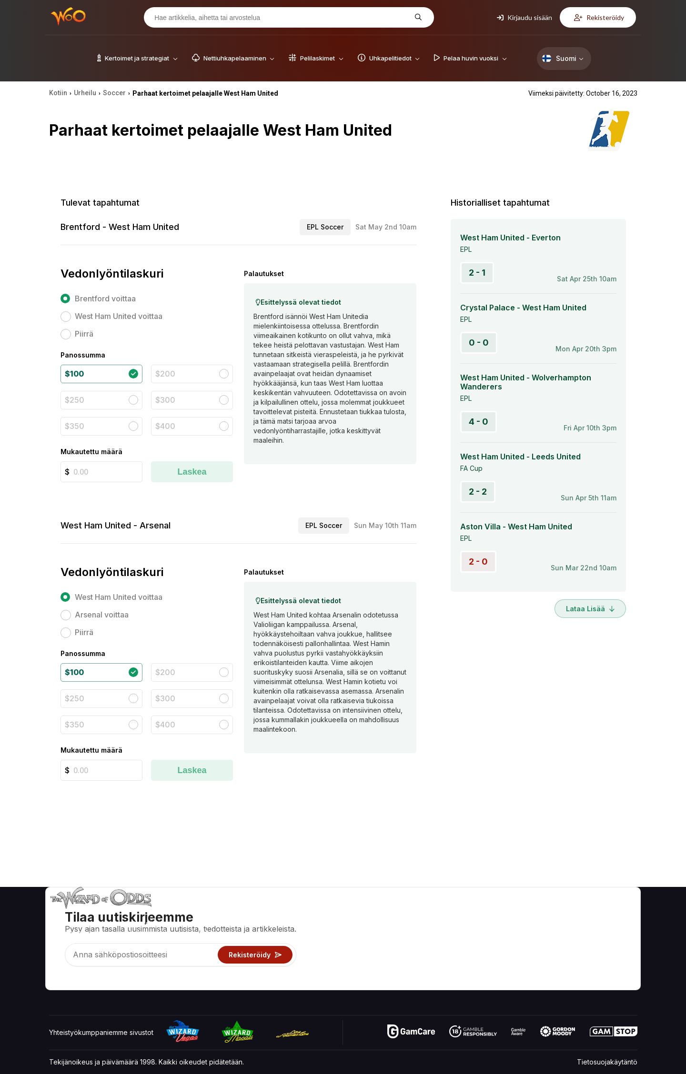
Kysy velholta (438, 982)
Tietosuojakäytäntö (607, 1062)
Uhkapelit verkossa (447, 969)
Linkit (528, 941)
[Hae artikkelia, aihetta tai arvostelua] (281, 17)
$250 (74, 400)
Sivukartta (601, 941)
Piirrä (84, 333)
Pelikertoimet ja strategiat (456, 913)
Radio (529, 969)
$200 (165, 373)
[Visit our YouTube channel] (57, 980)
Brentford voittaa (105, 298)
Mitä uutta (535, 955)
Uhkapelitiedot (440, 941)
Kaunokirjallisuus (611, 955)
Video (595, 913)
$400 (165, 426)
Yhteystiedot (540, 927)
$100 (74, 373)
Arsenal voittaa (102, 614)
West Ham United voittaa (118, 316)
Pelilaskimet (435, 927)
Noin (527, 913)
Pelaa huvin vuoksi (446, 955)
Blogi (594, 927)
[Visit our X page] (78, 980)
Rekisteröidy (599, 17)
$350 (74, 426)
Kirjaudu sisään (524, 17)
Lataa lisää (590, 609)
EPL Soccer (325, 227)
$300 (165, 400)
